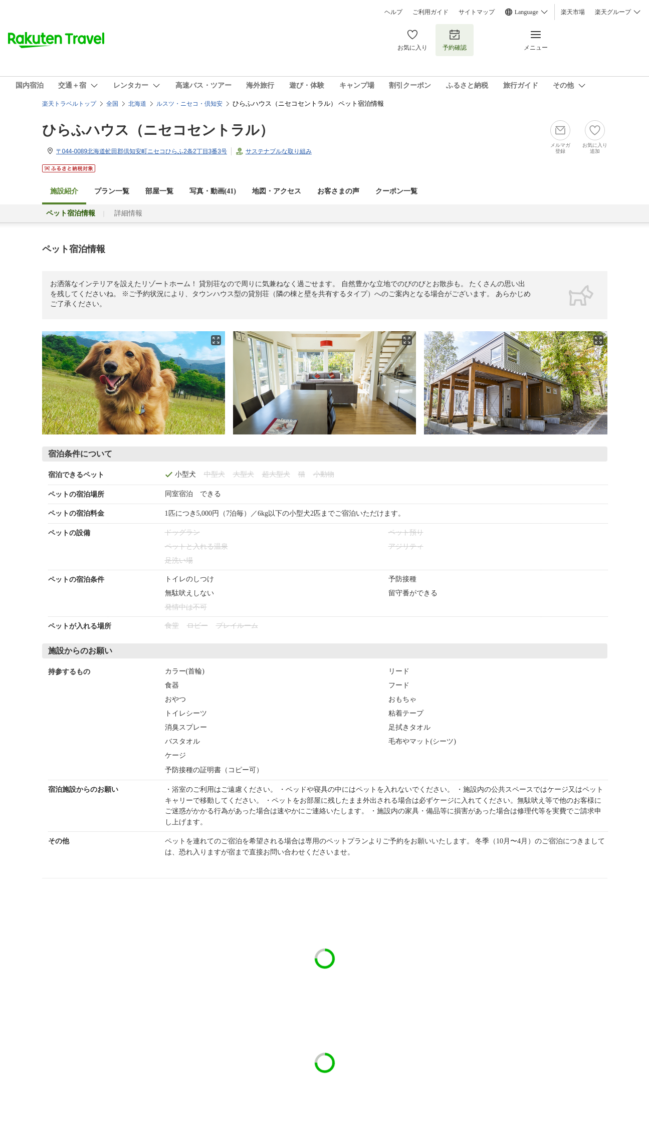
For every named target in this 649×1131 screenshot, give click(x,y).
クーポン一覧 (396, 191)
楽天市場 (573, 12)
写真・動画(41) (212, 191)
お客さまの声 (338, 191)
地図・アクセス (276, 191)
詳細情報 (128, 213)
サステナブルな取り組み (279, 151)
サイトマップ (477, 12)
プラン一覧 (111, 191)
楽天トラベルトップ (69, 103)
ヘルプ (393, 12)
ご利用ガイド (430, 12)
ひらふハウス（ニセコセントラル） (158, 130)
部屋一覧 (159, 191)
